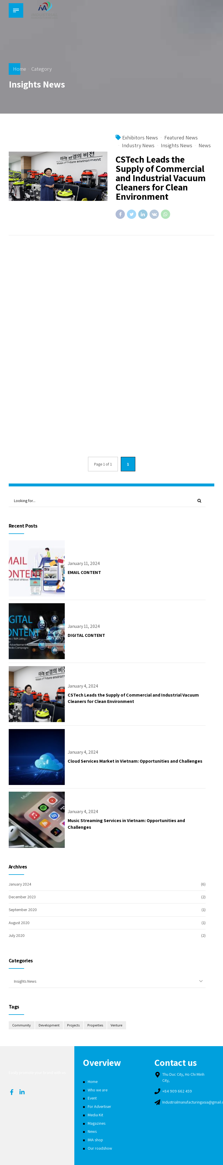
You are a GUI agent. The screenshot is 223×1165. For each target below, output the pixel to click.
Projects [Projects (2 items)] (73, 1025)
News (205, 145)
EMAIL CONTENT (84, 572)
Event (92, 1098)
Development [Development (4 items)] (49, 1025)
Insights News (176, 145)
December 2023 (22, 896)
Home (19, 69)
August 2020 (19, 922)
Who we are (97, 1090)
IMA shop (95, 1139)
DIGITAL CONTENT (86, 635)
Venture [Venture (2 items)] (116, 1025)
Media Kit (95, 1114)
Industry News (138, 145)
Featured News (181, 138)
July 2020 (17, 935)
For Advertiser (99, 1106)
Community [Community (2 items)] (21, 1025)
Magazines (96, 1123)
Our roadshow (100, 1148)
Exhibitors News (140, 138)
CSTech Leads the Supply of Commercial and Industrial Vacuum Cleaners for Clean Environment (161, 178)
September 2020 (23, 909)
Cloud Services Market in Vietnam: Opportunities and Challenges (135, 761)
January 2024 (20, 884)
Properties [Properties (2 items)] (95, 1025)
